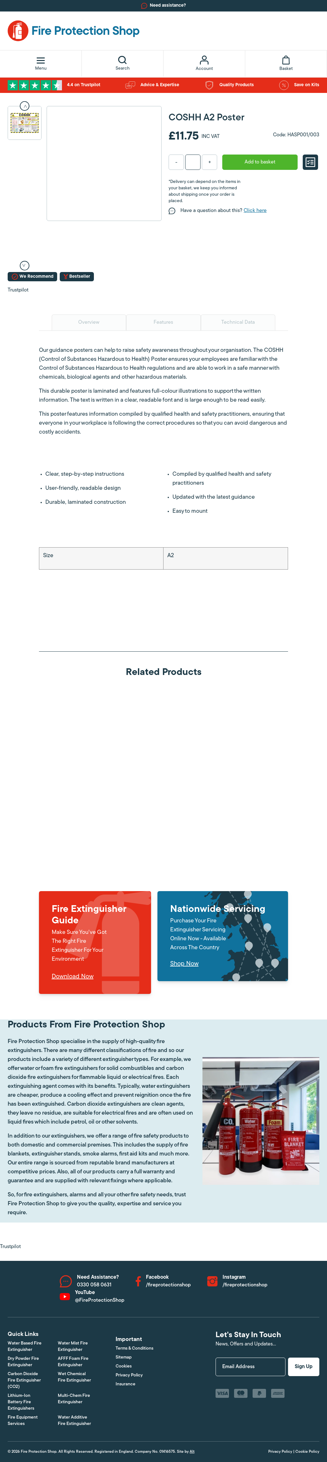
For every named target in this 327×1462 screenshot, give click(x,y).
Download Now (73, 976)
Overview (88, 322)
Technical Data (238, 322)
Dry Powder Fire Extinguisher (23, 1361)
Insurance (125, 1384)
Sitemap (124, 1357)
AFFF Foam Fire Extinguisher (73, 1361)
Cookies (124, 1366)
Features (163, 322)
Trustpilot (18, 290)
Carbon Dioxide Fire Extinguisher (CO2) (24, 1380)
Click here (255, 210)
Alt (192, 1452)
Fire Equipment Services (23, 1420)
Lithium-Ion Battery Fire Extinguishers (21, 1402)
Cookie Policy (307, 1452)
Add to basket (260, 162)
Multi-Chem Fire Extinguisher (74, 1399)
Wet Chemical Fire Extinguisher (74, 1377)
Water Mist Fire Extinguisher (73, 1346)
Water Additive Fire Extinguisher (74, 1420)
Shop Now (184, 964)
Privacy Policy (129, 1375)
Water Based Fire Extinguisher (25, 1346)
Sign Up (304, 1366)
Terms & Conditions (134, 1348)
